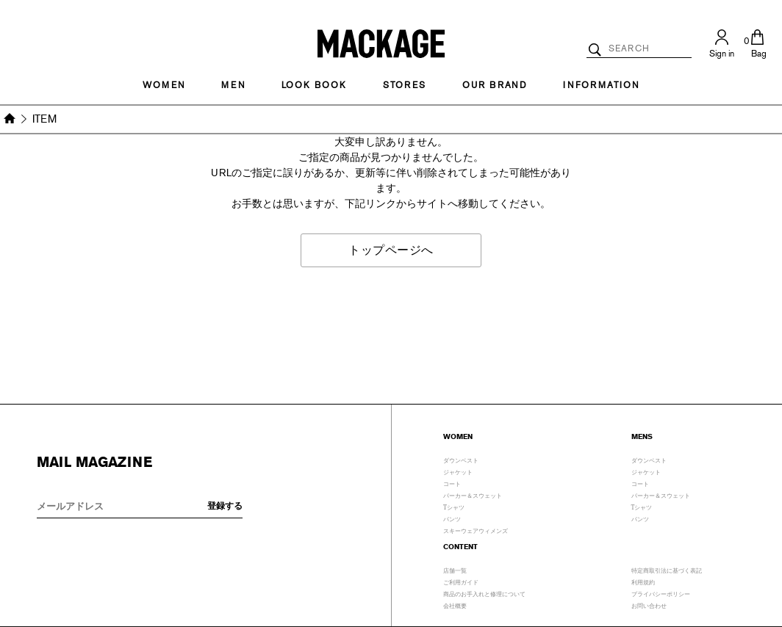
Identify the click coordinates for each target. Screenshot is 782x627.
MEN (233, 85)
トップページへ (391, 250)
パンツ (452, 517)
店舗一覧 (455, 569)
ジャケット (458, 470)
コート (452, 482)
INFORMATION (601, 85)
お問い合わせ (649, 604)
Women (164, 85)
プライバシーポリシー (660, 592)
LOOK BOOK (314, 85)
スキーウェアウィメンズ (475, 529)
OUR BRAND (494, 85)
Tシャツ (453, 506)
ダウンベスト (460, 459)
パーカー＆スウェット (472, 494)
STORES (404, 85)
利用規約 (643, 580)
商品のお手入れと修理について (484, 592)
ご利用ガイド (460, 580)
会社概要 (455, 604)
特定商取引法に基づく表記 (666, 569)
